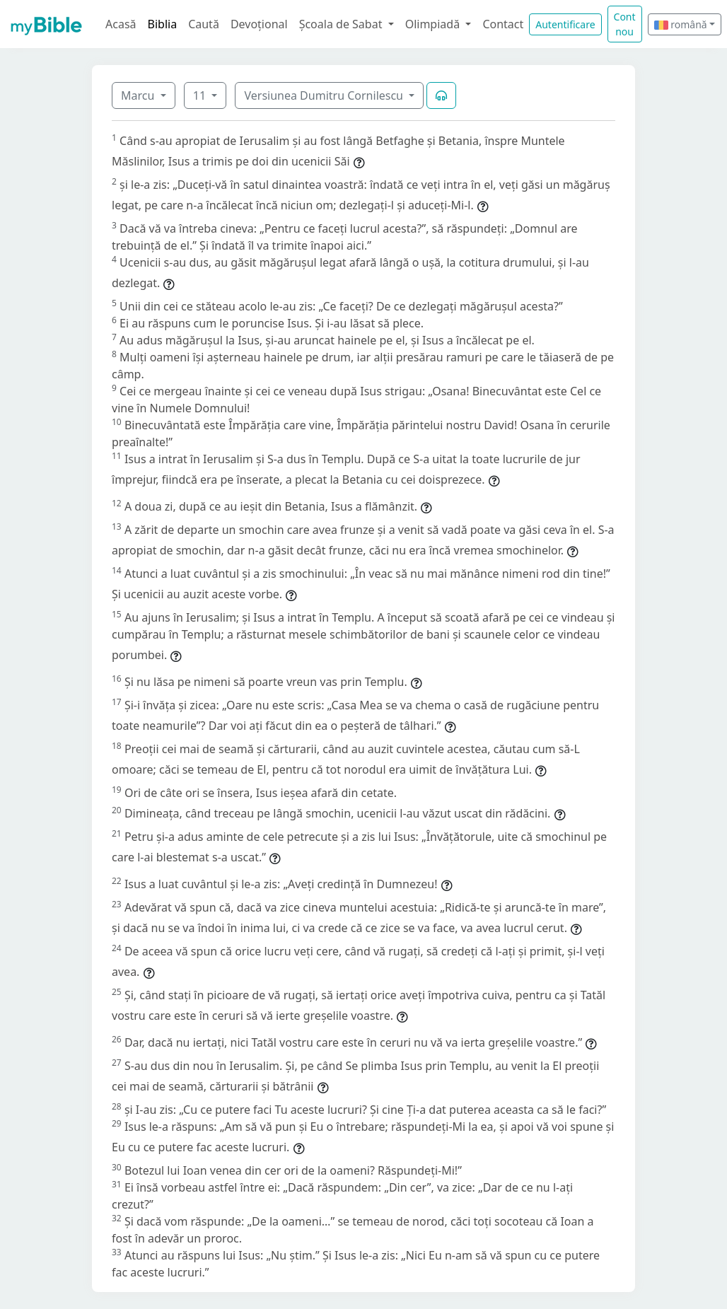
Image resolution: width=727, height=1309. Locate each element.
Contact (502, 24)
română (680, 24)
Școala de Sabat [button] (342, 24)
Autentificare (565, 24)
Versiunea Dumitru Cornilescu (325, 95)
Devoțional (259, 24)
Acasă (120, 24)
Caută (203, 24)
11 (201, 95)
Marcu (139, 95)
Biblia (163, 24)
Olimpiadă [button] (434, 24)
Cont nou (625, 24)
